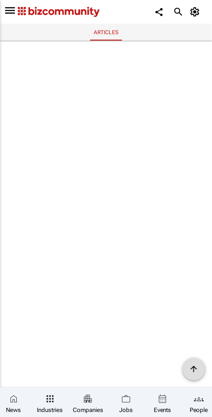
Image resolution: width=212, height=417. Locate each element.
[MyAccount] (196, 12)
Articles (106, 32)
